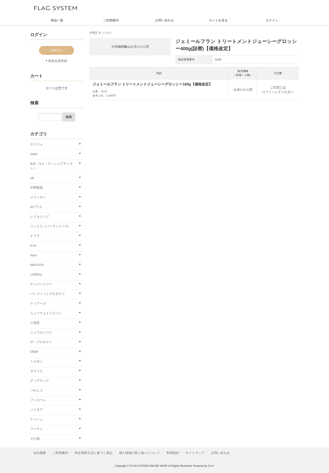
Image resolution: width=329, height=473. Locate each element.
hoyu (33, 255)
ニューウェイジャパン (46, 313)
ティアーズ (38, 303)
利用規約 (172, 453)
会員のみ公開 (139, 46)
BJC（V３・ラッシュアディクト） (51, 166)
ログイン (272, 20)
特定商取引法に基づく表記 (93, 453)
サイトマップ (194, 453)
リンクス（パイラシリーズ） (50, 226)
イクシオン (38, 197)
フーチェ (36, 429)
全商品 (93, 32)
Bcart (211, 465)
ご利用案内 (111, 20)
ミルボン (107, 32)
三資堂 (35, 322)
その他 (35, 438)
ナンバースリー (41, 284)
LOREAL (36, 274)
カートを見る (218, 20)
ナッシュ (36, 419)
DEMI (34, 351)
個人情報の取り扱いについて (139, 453)
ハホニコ (36, 390)
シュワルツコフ (41, 332)
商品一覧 (57, 20)
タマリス (36, 371)
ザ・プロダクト (41, 342)
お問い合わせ (164, 20)
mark (33, 154)
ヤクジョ (36, 144)
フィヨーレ (38, 400)
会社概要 (39, 453)
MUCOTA (37, 265)
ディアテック (39, 380)
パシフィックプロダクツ (47, 293)
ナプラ (35, 236)
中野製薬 (36, 187)
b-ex (33, 245)
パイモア (36, 409)
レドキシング (39, 216)
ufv (32, 178)
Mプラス (36, 207)
